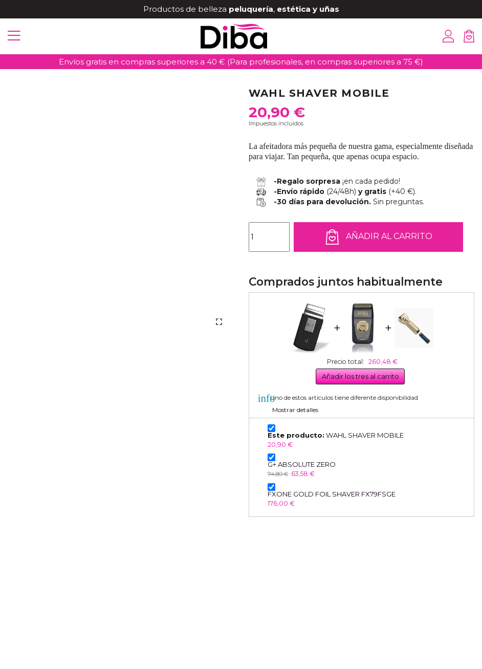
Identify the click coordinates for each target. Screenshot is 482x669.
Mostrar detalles (295, 410)
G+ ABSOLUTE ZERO (302, 464)
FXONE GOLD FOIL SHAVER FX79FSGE (332, 494)
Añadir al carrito (378, 237)
